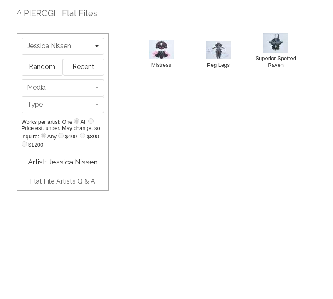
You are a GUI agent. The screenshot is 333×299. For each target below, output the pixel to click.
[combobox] (63, 46)
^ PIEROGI (36, 13)
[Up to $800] (82, 135)
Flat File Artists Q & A (62, 181)
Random (42, 67)
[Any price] (43, 135)
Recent (83, 67)
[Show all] (91, 121)
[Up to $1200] (24, 144)
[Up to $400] (61, 135)
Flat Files (79, 13)
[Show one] (76, 121)
